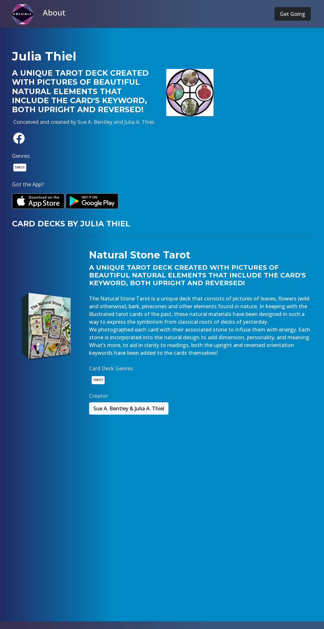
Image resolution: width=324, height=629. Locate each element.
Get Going (292, 13)
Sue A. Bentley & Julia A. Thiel (128, 408)
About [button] (54, 12)
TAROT (20, 167)
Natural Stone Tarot (140, 255)
